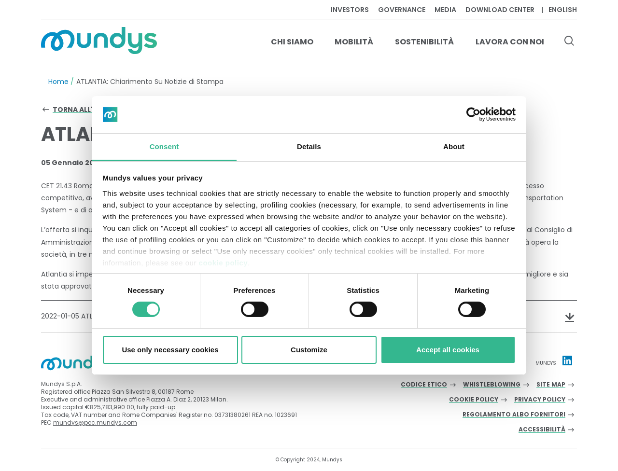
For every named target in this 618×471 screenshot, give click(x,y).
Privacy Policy (539, 400)
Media (445, 9)
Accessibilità (542, 430)
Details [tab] (309, 146)
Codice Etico (424, 385)
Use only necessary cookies (170, 350)
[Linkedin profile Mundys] (567, 360)
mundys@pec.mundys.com (95, 422)
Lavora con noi (510, 41)
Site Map (550, 385)
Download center (499, 9)
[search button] (569, 42)
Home (58, 81)
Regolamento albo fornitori (514, 415)
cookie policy (223, 263)
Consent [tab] (164, 146)
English (562, 9)
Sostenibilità (424, 41)
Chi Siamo (292, 41)
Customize (309, 350)
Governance (401, 9)
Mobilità (354, 41)
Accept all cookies (447, 350)
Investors (350, 9)
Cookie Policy (473, 400)
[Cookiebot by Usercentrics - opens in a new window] (473, 114)
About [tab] (453, 146)
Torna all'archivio (89, 109)
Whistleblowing (491, 385)
